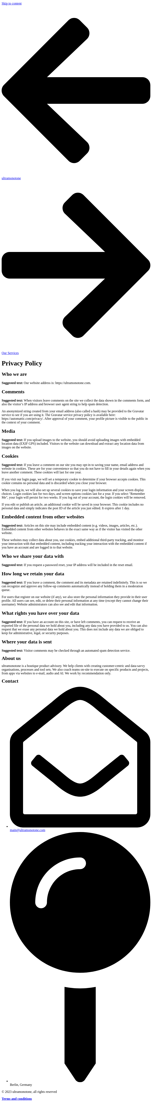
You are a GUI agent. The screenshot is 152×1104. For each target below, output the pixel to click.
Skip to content (12, 3)
